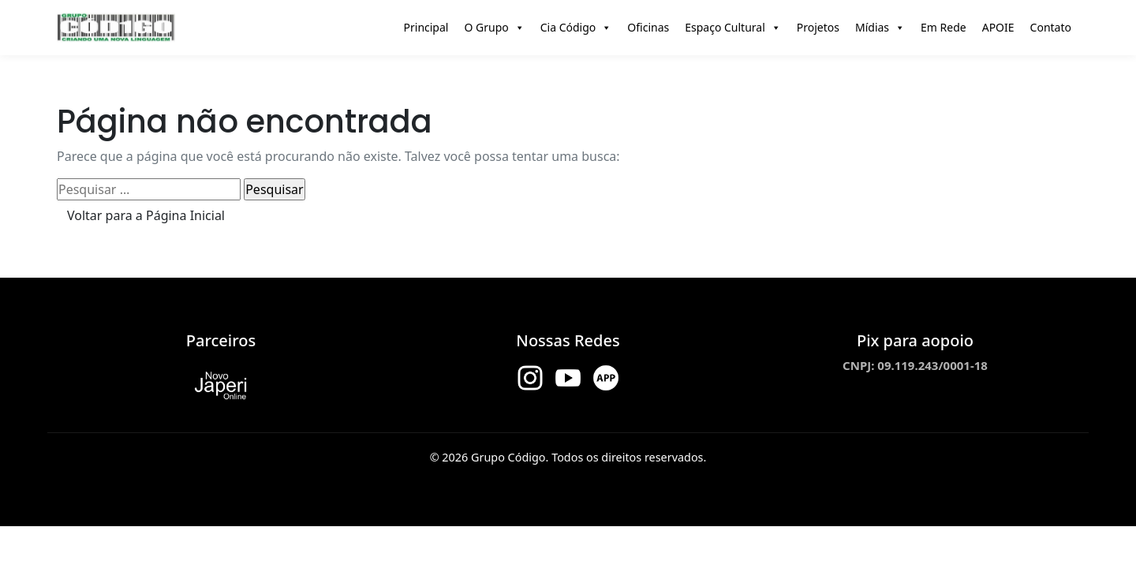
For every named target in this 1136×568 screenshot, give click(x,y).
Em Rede (943, 27)
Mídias (880, 27)
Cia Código (576, 27)
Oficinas (648, 27)
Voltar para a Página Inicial (146, 215)
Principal (426, 27)
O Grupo (494, 27)
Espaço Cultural (733, 27)
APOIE (998, 27)
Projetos (818, 27)
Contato (1050, 27)
